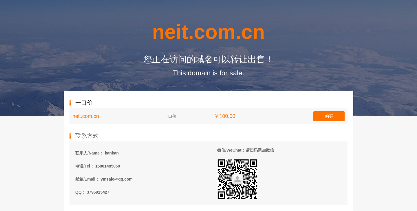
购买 (329, 116)
